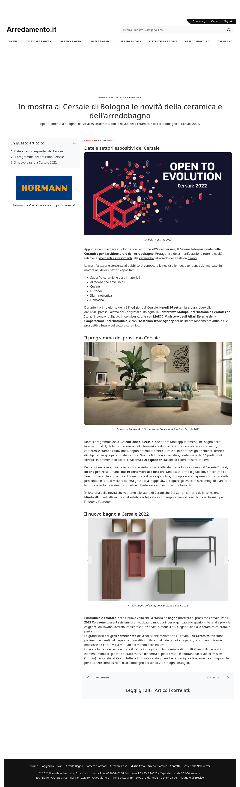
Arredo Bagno (70, 41)
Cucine (12, 41)
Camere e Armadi (101, 41)
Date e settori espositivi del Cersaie (39, 151)
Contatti (175, 766)
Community (199, 21)
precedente (98, 677)
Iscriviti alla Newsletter (196, 766)
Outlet (214, 21)
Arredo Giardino (197, 41)
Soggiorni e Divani (39, 41)
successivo (218, 677)
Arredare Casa (130, 41)
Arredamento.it (63, 29)
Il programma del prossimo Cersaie (39, 157)
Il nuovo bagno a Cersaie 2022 (35, 162)
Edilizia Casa (137, 766)
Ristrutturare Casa (163, 41)
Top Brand (225, 41)
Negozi (228, 21)
